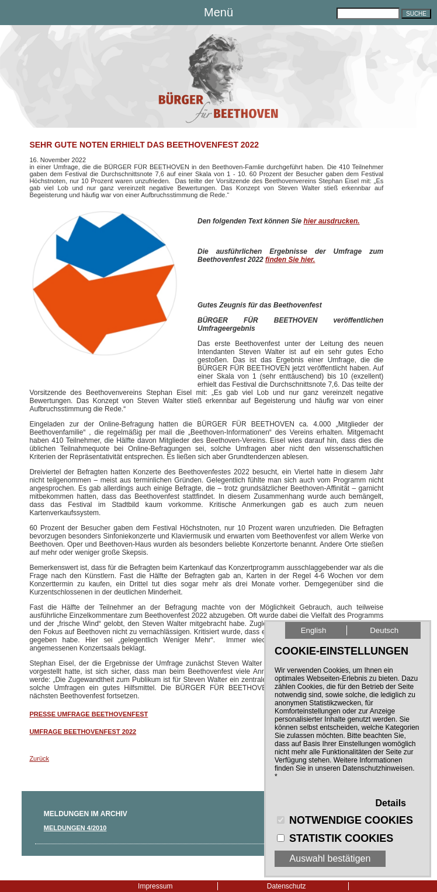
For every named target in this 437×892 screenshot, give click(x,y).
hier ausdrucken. (332, 221)
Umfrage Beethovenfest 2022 (82, 731)
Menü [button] (218, 12)
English (314, 630)
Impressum (155, 886)
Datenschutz (286, 886)
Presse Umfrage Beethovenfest (88, 714)
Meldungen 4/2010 (75, 827)
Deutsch (384, 630)
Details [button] (391, 803)
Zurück (39, 758)
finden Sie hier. (290, 260)
